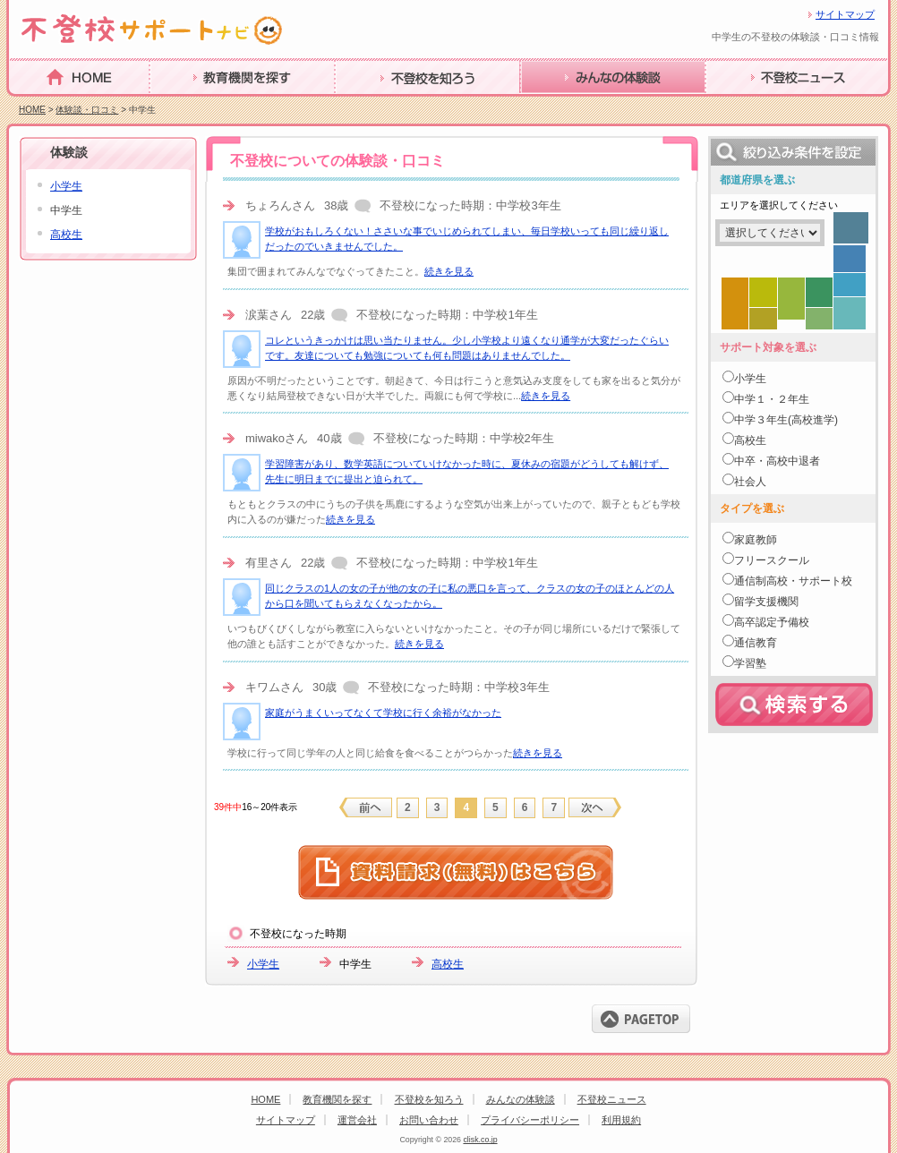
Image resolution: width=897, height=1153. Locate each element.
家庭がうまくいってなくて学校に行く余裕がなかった (383, 712)
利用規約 (621, 1120)
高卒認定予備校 (771, 622)
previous (366, 807)
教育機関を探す (199, 105)
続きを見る (449, 271)
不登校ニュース (755, 105)
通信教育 (755, 642)
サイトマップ (845, 14)
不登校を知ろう (384, 105)
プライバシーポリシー (530, 1120)
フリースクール (771, 560)
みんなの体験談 (569, 105)
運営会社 (357, 1120)
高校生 (447, 964)
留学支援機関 (766, 601)
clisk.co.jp (480, 1139)
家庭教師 (755, 540)
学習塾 (750, 663)
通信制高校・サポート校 (793, 581)
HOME (30, 104)
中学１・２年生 (771, 399)
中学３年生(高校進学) (786, 420)
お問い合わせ (428, 1120)
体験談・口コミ (87, 110)
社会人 (750, 481)
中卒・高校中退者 (777, 461)
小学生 (263, 964)
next (594, 807)
